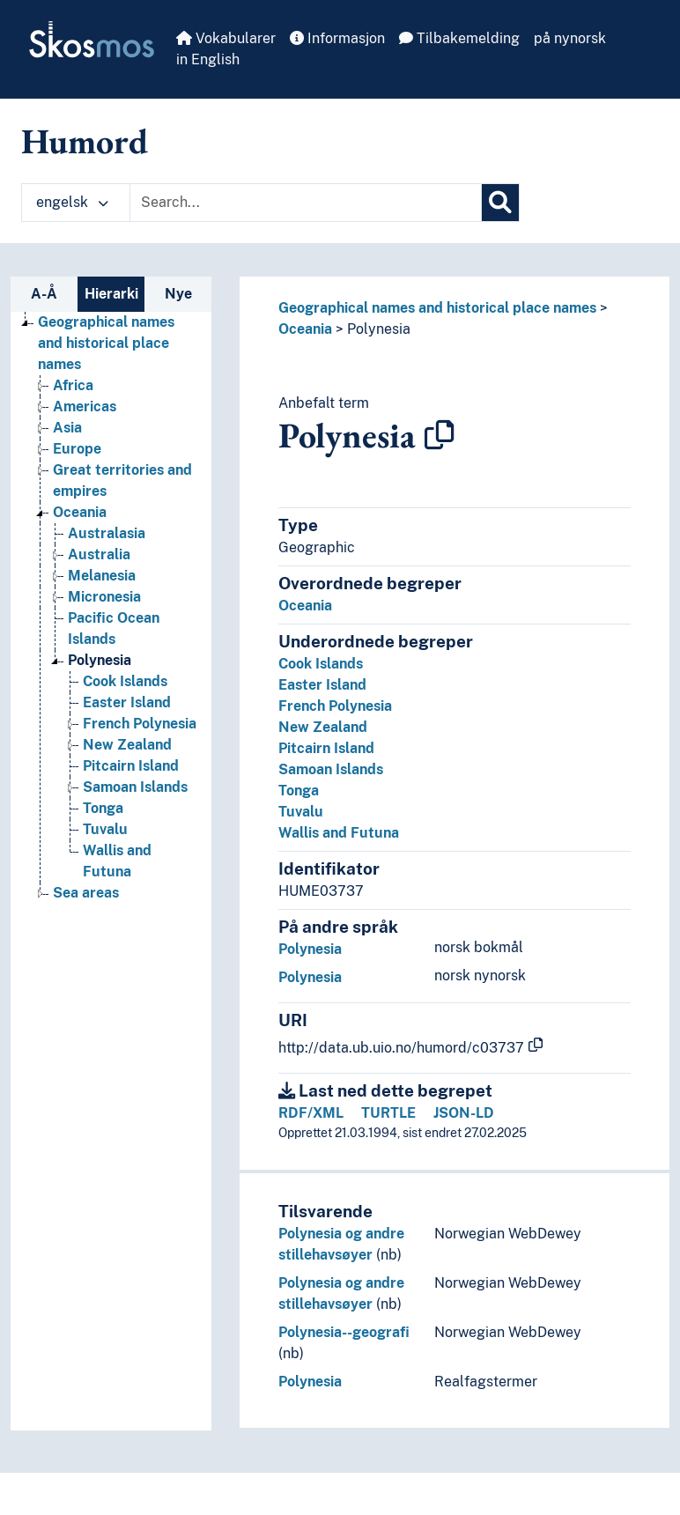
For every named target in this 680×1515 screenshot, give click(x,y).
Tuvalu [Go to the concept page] (105, 829)
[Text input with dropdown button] (305, 202)
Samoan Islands (330, 769)
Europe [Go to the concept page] (77, 448)
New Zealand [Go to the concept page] (127, 744)
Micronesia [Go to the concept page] (104, 596)
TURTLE (388, 1113)
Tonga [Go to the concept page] (103, 808)
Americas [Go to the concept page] (84, 406)
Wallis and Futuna (338, 832)
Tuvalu (300, 811)
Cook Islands (320, 663)
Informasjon (337, 38)
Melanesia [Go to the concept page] (102, 575)
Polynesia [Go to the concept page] (99, 660)
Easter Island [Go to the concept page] (127, 702)
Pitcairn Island (326, 748)
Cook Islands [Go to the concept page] (125, 681)
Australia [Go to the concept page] (99, 554)
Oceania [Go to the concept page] (80, 512)
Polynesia (378, 329)
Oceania (305, 329)
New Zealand (322, 727)
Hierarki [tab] (111, 293)
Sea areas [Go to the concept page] (86, 892)
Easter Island (322, 684)
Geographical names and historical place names (437, 307)
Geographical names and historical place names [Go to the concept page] (106, 343)
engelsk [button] (72, 202)
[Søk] (500, 202)
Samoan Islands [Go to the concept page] (135, 787)
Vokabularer (226, 38)
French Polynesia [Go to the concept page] (139, 723)
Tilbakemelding (459, 38)
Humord (84, 141)
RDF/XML (311, 1113)
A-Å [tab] (44, 293)
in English (208, 59)
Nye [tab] (178, 293)
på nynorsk (570, 38)
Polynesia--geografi (344, 1332)
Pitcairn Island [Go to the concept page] (131, 766)
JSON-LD (463, 1113)
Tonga (298, 790)
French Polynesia (335, 706)
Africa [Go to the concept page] (73, 385)
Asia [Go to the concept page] (67, 427)
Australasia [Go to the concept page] (106, 533)
